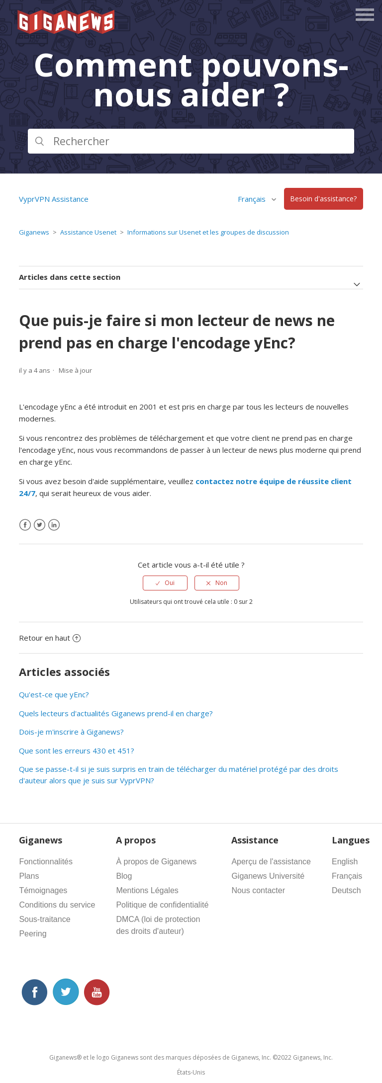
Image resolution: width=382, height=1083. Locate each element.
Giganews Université (267, 876)
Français (253, 199)
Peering (32, 933)
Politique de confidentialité (162, 905)
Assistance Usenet (88, 232)
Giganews (34, 232)
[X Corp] (39, 525)
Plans (29, 876)
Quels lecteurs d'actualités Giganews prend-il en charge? (116, 713)
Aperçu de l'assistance (271, 861)
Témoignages (43, 890)
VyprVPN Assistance (54, 199)
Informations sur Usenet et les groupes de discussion (208, 232)
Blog (124, 876)
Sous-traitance (44, 919)
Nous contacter (258, 890)
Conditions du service (57, 905)
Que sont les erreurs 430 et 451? (76, 750)
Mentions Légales (147, 890)
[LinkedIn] (54, 525)
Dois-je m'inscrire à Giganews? (71, 732)
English (345, 861)
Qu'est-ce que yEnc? (54, 694)
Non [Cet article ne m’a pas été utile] (221, 583)
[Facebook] (25, 525)
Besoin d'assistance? (323, 199)
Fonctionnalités (46, 861)
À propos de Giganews (156, 861)
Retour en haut (50, 638)
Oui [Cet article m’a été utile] (170, 583)
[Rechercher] (191, 141)
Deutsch (346, 890)
